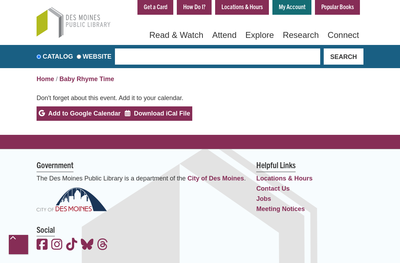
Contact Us (273, 188)
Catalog (58, 56)
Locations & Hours (242, 6)
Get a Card (155, 6)
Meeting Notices (280, 208)
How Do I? (194, 6)
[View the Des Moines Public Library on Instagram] (57, 245)
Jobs (263, 198)
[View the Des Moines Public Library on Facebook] (42, 245)
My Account (292, 6)
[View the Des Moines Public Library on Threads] (102, 245)
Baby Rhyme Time (86, 79)
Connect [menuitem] (343, 35)
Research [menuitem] (301, 35)
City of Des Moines (215, 178)
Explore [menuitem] (259, 35)
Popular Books (337, 6)
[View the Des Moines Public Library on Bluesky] (87, 245)
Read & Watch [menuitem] (176, 35)
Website (97, 56)
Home (45, 79)
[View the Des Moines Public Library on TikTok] (71, 245)
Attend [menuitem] (224, 35)
